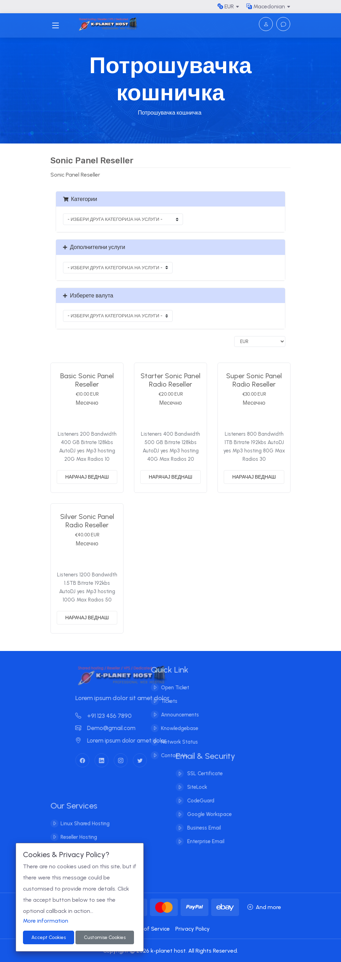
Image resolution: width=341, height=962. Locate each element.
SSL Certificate (204, 766)
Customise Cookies (105, 937)
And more (264, 907)
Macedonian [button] (265, 6)
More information (45, 920)
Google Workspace (209, 807)
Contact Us (166, 755)
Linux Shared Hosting (85, 831)
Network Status (171, 742)
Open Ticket (167, 687)
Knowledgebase (172, 728)
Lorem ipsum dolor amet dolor (128, 740)
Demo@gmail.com (113, 727)
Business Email (203, 820)
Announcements (172, 715)
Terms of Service (148, 928)
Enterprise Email (205, 834)
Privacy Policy (192, 928)
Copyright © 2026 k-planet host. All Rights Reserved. (170, 950)
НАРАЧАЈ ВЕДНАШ (87, 477)
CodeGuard (200, 793)
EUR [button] (225, 6)
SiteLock (196, 780)
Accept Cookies (48, 937)
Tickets (161, 701)
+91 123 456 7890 (111, 715)
